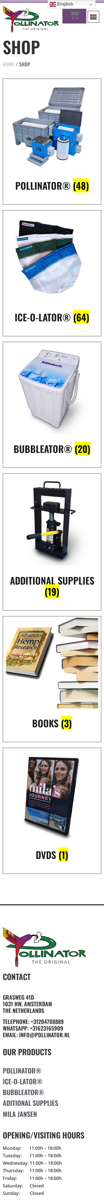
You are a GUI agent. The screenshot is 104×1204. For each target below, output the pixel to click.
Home (8, 64)
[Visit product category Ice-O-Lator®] (52, 269)
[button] (94, 17)
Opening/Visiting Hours (43, 1135)
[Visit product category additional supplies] (52, 538)
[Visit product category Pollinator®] (52, 137)
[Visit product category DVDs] (52, 806)
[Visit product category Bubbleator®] (52, 400)
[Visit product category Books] (52, 675)
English (61, 4)
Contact (17, 976)
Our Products (27, 1051)
